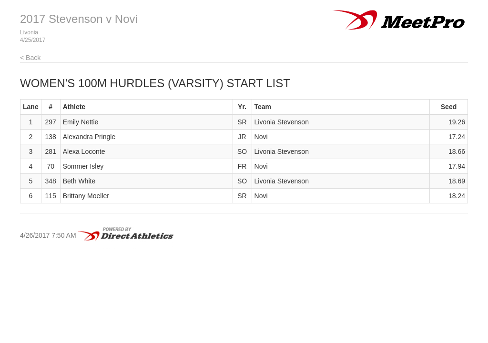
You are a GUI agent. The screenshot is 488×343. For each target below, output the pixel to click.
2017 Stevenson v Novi (79, 18)
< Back (30, 57)
